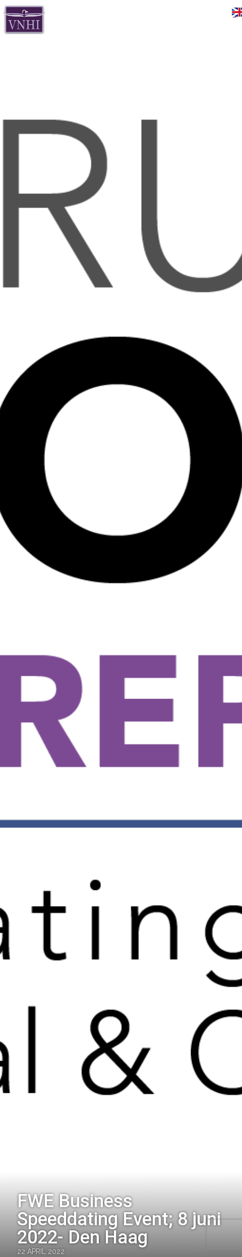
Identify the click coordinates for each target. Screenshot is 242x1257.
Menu (219, 14)
